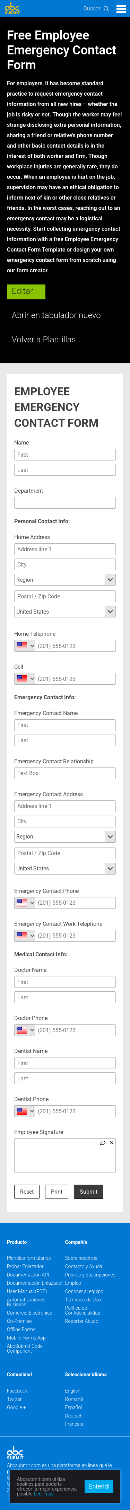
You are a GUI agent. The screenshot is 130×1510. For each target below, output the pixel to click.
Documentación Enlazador (35, 1283)
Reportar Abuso (81, 1321)
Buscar (92, 8)
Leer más (44, 1493)
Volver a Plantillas (44, 339)
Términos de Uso (83, 1299)
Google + (16, 1407)
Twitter (14, 1399)
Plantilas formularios (29, 1258)
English (73, 1391)
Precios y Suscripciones (90, 1275)
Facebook (17, 1391)
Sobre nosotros (81, 1258)
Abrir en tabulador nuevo (56, 315)
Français (74, 1424)
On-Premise (19, 1321)
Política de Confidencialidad (83, 1310)
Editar (22, 291)
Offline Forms (21, 1329)
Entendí (99, 1486)
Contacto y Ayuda (84, 1266)
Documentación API (28, 1275)
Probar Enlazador (25, 1266)
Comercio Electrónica (29, 1313)
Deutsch (74, 1416)
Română (74, 1399)
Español (73, 1407)
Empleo (73, 1283)
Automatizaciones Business (26, 1302)
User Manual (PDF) (27, 1291)
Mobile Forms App (26, 1338)
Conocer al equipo (84, 1291)
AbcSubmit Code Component (25, 1348)
